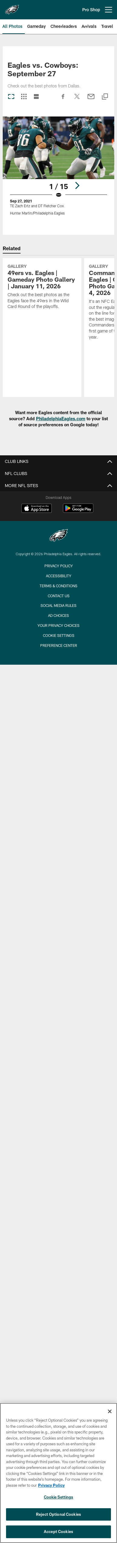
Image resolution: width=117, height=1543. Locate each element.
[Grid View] (23, 97)
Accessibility (58, 576)
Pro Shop (91, 9)
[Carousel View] (11, 97)
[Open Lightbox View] (58, 169)
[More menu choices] (108, 9)
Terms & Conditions (58, 586)
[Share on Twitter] (77, 99)
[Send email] (91, 99)
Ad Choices (58, 615)
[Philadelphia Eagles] (58, 536)
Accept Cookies (58, 1531)
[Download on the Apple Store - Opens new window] (36, 509)
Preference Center (58, 645)
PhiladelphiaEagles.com (60, 418)
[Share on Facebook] (63, 99)
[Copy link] (104, 97)
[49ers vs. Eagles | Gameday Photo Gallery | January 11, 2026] (42, 287)
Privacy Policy (58, 566)
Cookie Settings (58, 635)
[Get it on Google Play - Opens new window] (78, 511)
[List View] (36, 97)
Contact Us (59, 596)
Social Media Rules (58, 605)
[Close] (109, 1411)
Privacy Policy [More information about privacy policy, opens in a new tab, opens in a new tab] (51, 1485)
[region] (58, 1473)
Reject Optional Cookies (58, 1514)
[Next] (77, 185)
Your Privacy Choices (58, 625)
